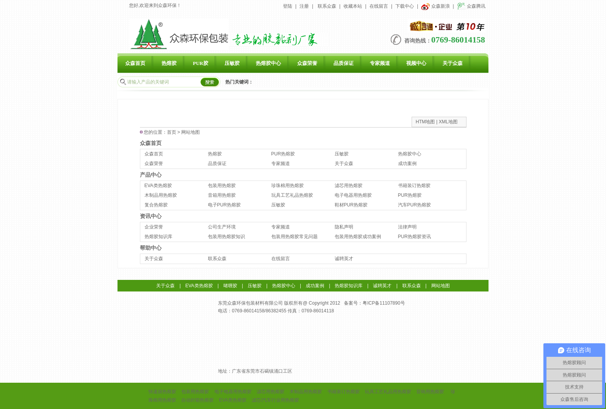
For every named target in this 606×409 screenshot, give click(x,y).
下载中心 (404, 6)
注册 (304, 6)
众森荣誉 (307, 63)
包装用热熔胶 (222, 185)
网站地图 (440, 285)
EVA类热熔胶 (158, 185)
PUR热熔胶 (283, 154)
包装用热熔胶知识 (226, 236)
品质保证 (344, 63)
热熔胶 (169, 63)
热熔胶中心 (268, 63)
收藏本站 (353, 6)
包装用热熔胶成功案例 (358, 236)
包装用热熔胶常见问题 (294, 236)
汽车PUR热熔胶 (414, 205)
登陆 (287, 6)
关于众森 (453, 63)
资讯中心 (151, 216)
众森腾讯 (471, 6)
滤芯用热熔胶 (349, 185)
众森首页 (135, 63)
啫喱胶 (230, 285)
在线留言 (378, 6)
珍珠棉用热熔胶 (287, 185)
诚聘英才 (344, 258)
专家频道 (380, 63)
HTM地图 (425, 121)
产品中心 (151, 175)
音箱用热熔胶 (222, 195)
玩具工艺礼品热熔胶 (292, 195)
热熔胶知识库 (158, 236)
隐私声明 (344, 227)
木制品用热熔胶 (161, 195)
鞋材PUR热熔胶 (351, 205)
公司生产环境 (222, 227)
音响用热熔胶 (430, 391)
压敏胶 (232, 63)
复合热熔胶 (156, 205)
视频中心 (416, 63)
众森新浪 (435, 6)
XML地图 (448, 121)
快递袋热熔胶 (162, 391)
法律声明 (407, 227)
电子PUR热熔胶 (224, 205)
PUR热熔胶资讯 (414, 236)
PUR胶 (200, 63)
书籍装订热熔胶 (414, 185)
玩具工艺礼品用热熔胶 (388, 391)
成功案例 (407, 163)
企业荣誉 (154, 227)
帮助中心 (151, 248)
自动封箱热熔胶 (197, 400)
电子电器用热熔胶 (353, 195)
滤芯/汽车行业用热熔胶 (275, 400)
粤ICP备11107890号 (384, 303)
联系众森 (327, 6)
